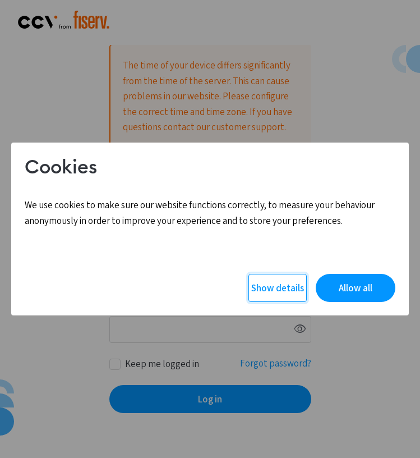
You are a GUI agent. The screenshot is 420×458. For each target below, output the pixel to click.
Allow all (355, 288)
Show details (277, 288)
